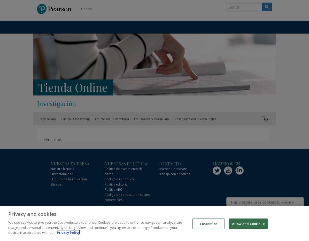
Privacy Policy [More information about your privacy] (68, 233)
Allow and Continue (248, 224)
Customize (208, 224)
